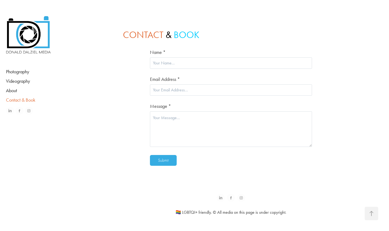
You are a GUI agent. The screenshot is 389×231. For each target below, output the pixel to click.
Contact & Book (20, 100)
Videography (18, 81)
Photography (17, 72)
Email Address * (165, 79)
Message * (160, 106)
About (11, 91)
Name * (158, 52)
